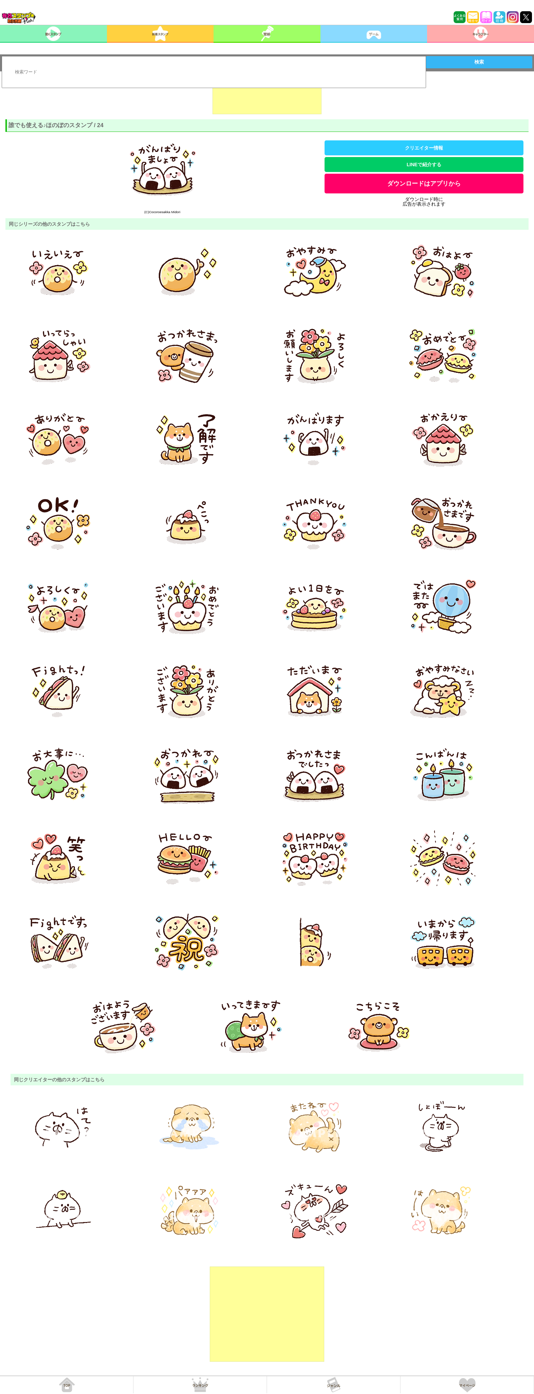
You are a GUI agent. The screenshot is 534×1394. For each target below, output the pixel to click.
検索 (479, 62)
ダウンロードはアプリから (424, 183)
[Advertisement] (267, 97)
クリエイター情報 (424, 148)
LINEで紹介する (424, 164)
